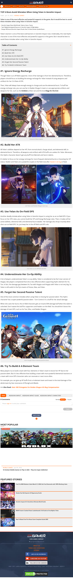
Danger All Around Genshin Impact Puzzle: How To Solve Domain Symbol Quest (22, 29)
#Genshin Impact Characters (50, 395)
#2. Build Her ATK (8, 53)
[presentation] (7, 395)
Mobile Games (19, 15)
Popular (69, 399)
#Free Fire (21, 6)
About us (36, 546)
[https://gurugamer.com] (36, 535)
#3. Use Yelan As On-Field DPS (12, 56)
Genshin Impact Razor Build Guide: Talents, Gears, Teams (17, 25)
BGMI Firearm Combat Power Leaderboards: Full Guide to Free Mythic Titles (37, 510)
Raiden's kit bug (55, 162)
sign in (9, 403)
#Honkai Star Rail (43, 6)
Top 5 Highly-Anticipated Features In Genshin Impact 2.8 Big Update (19, 27)
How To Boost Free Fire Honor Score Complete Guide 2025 (32, 519)
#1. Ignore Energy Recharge (12, 50)
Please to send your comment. (14, 403)
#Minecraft (7, 6)
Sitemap (36, 550)
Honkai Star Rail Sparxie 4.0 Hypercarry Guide (29, 493)
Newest (63, 399)
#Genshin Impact (15, 395)
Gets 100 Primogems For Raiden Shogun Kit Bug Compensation (35, 387)
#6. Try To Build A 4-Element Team (14, 65)
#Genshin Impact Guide (30, 395)
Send (67, 409)
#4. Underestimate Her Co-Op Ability (15, 59)
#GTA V (15, 6)
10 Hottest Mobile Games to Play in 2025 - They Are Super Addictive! (25, 470)
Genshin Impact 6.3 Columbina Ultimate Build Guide (31, 502)
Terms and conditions (36, 548)
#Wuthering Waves (31, 6)
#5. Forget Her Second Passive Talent (15, 62)
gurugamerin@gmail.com (37, 541)
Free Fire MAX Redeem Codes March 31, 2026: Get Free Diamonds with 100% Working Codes (41, 484)
